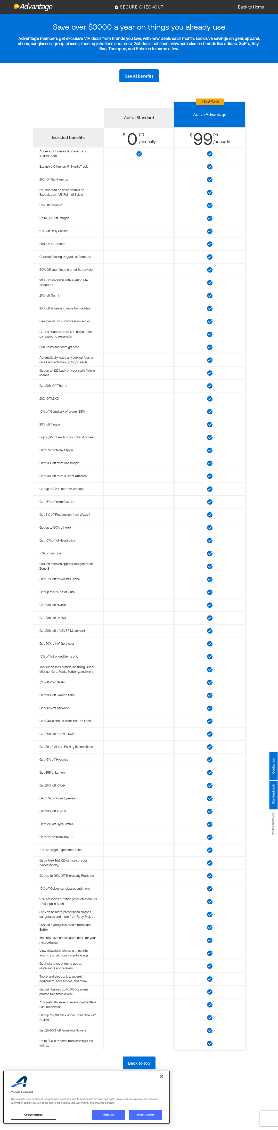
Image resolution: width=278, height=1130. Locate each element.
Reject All (108, 1114)
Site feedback (273, 794)
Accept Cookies (145, 1114)
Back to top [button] (139, 1063)
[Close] (161, 1076)
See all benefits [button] (139, 76)
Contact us (273, 766)
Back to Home (251, 7)
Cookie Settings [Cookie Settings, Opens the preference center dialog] (33, 1114)
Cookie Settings (273, 824)
